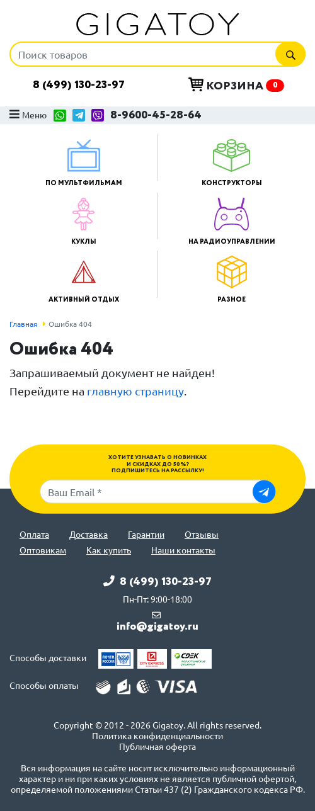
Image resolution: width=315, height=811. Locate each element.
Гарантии (146, 534)
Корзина (236, 85)
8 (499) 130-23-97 (79, 85)
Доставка (88, 534)
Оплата (34, 534)
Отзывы (202, 534)
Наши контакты (183, 550)
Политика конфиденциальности (157, 735)
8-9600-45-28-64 (156, 115)
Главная (23, 324)
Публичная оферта (157, 746)
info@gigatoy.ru (157, 626)
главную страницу (135, 390)
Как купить (108, 550)
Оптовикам (43, 550)
